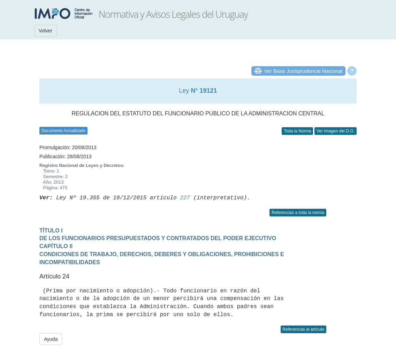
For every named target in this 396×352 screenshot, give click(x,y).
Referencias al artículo (303, 329)
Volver (45, 30)
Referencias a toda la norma (298, 212)
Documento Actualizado (63, 130)
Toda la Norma (297, 131)
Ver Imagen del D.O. (336, 131)
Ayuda (51, 339)
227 (185, 198)
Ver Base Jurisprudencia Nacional (303, 71)
